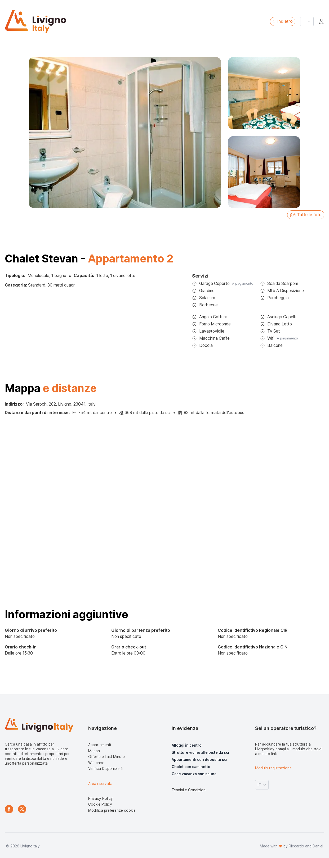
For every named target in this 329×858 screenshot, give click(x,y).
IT (307, 21)
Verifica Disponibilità (105, 768)
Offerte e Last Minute (106, 757)
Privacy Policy (100, 798)
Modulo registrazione (273, 768)
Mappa (94, 751)
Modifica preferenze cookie (112, 810)
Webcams (96, 763)
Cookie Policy (100, 804)
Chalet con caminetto (191, 767)
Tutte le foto (306, 215)
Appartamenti (99, 745)
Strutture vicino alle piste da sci (200, 752)
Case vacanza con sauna (194, 774)
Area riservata (100, 784)
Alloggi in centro (187, 745)
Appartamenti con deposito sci (199, 759)
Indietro (282, 21)
